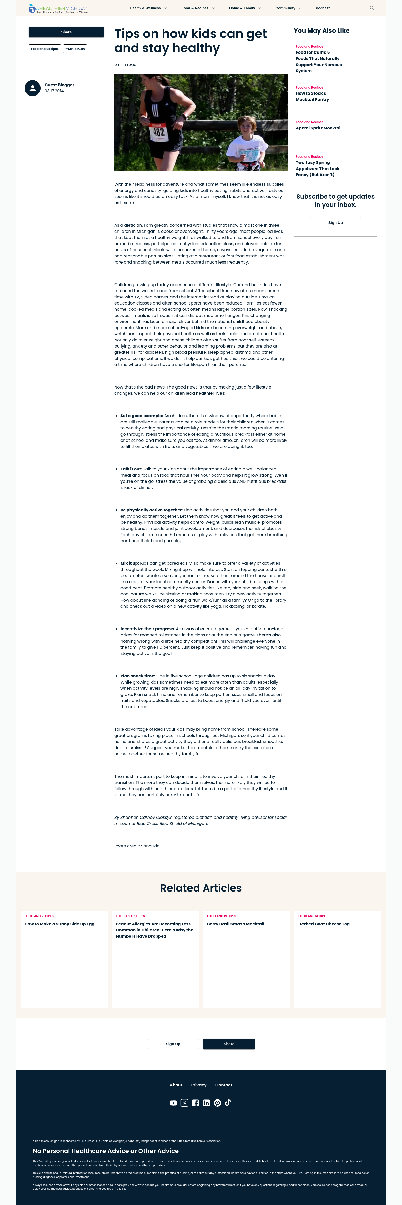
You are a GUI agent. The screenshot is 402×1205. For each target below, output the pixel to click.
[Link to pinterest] (217, 1103)
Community (289, 8)
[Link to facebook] (195, 1103)
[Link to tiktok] (228, 1103)
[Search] (372, 8)
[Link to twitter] (184, 1103)
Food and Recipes (44, 49)
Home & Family (245, 8)
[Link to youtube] (173, 1103)
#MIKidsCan (75, 49)
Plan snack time (137, 676)
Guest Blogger (59, 85)
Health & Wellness (148, 8)
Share (66, 32)
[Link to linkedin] (206, 1103)
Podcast (323, 8)
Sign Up (335, 222)
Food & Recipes (198, 8)
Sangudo (150, 846)
